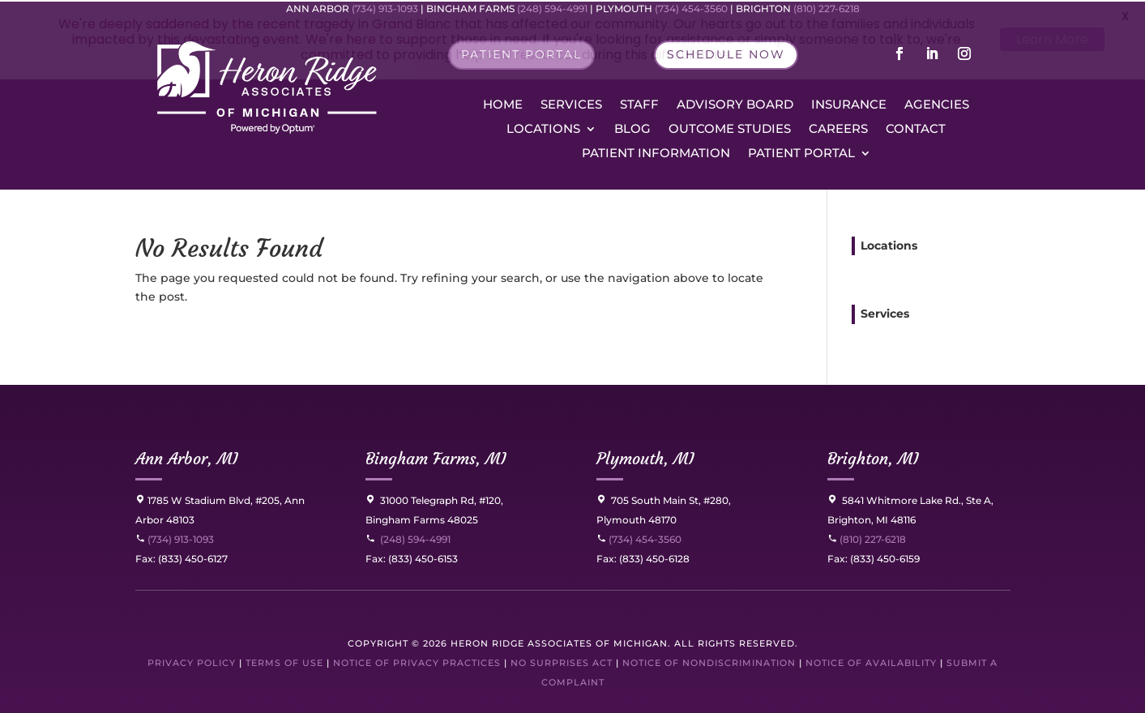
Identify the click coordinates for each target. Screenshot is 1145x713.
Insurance (849, 103)
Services (571, 103)
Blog (632, 128)
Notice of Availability (872, 661)
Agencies (936, 103)
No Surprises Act (562, 661)
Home (503, 103)
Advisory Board (735, 103)
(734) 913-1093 (174, 538)
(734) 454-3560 (638, 538)
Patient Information (656, 152)
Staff (639, 103)
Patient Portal (801, 152)
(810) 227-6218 (871, 538)
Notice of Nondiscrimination (709, 661)
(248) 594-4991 (415, 538)
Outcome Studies (730, 128)
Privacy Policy (191, 661)
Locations (543, 128)
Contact (916, 128)
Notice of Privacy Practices (417, 661)
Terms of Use (284, 661)
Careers (838, 128)
